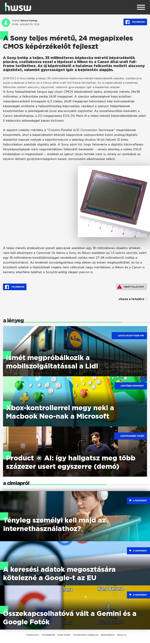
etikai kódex (64, 635)
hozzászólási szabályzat (85, 635)
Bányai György (29, 20)
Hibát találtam (130, 287)
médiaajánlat (48, 635)
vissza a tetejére (131, 299)
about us (121, 635)
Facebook (135, 22)
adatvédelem (108, 635)
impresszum (32, 635)
